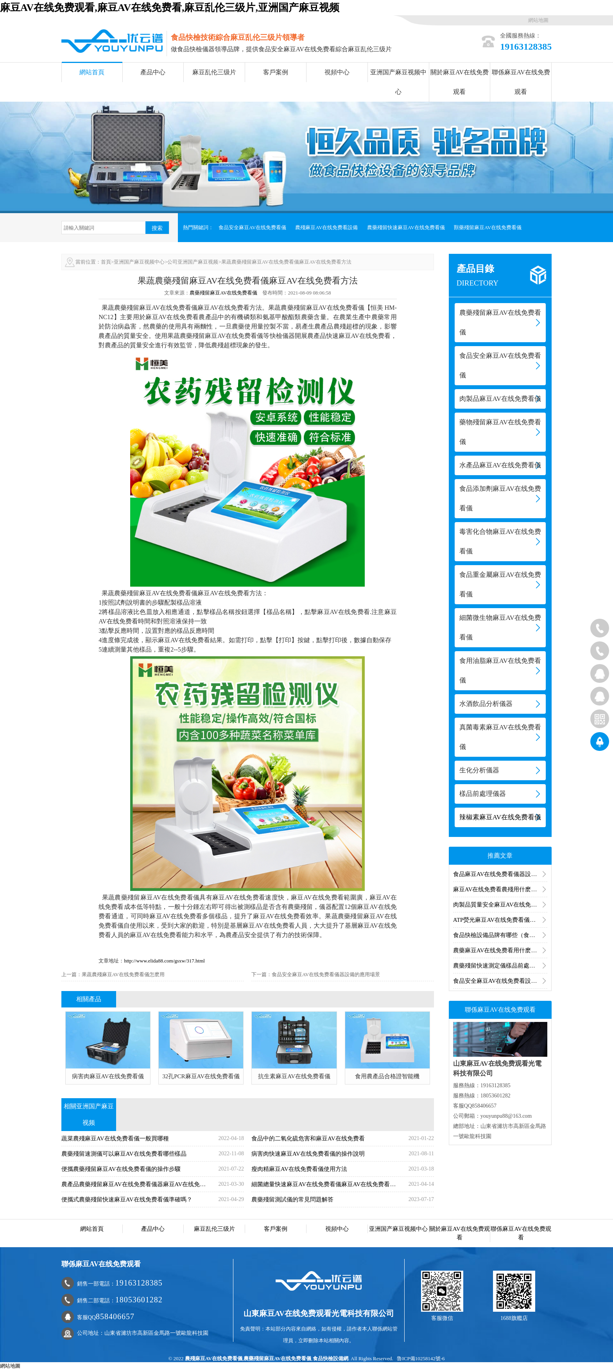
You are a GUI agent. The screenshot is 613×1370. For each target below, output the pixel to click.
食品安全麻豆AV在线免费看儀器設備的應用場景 (326, 974)
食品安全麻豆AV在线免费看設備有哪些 (500, 981)
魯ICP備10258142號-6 (421, 1358)
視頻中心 (337, 72)
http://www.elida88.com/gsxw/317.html (164, 961)
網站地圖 (538, 20)
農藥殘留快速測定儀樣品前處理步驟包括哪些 (500, 965)
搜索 (157, 228)
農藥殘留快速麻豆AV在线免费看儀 (406, 227)
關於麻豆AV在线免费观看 (459, 82)
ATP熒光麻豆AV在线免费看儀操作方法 (500, 920)
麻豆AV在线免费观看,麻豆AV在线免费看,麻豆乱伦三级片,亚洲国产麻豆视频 (169, 7)
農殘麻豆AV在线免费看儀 (213, 1358)
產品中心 (152, 72)
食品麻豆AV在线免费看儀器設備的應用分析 (500, 874)
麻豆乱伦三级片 (214, 72)
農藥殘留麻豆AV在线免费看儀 (223, 293)
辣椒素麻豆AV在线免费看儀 (500, 817)
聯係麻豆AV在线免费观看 (521, 82)
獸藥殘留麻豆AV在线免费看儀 (488, 227)
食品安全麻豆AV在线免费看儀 (252, 227)
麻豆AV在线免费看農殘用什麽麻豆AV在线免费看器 (500, 889)
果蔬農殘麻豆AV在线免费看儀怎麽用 (123, 974)
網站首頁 (91, 72)
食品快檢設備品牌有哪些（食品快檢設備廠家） (500, 935)
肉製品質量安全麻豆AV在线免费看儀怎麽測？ (500, 904)
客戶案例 (275, 72)
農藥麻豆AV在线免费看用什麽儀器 (498, 950)
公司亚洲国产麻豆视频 (192, 262)
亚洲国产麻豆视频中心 (398, 82)
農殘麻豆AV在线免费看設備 (326, 227)
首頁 (106, 262)
